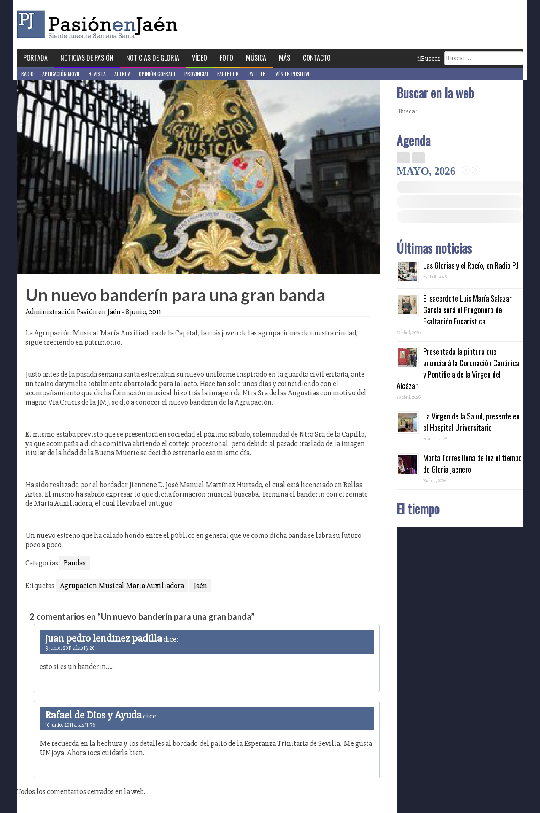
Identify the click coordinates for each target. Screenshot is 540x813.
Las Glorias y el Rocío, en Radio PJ (470, 265)
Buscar (428, 58)
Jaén (200, 585)
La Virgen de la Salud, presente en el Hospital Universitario (471, 422)
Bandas (75, 562)
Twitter (256, 73)
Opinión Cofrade (157, 73)
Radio (27, 73)
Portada (35, 58)
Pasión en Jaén (99, 24)
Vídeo (199, 58)
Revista (97, 73)
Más (284, 58)
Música (256, 58)
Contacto (317, 58)
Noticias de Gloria (152, 58)
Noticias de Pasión (86, 58)
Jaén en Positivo (292, 73)
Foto (226, 58)
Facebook (227, 73)
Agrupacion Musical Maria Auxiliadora (122, 585)
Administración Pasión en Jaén (73, 311)
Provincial (196, 73)
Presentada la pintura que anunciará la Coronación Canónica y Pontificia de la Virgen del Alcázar (458, 368)
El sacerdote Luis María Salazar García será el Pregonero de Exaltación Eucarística (467, 310)
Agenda (122, 73)
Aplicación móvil (61, 73)
